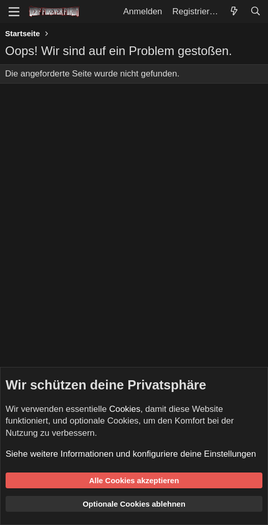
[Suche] (255, 12)
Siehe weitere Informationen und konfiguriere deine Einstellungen (131, 454)
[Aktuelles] (234, 12)
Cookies (124, 409)
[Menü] (14, 12)
